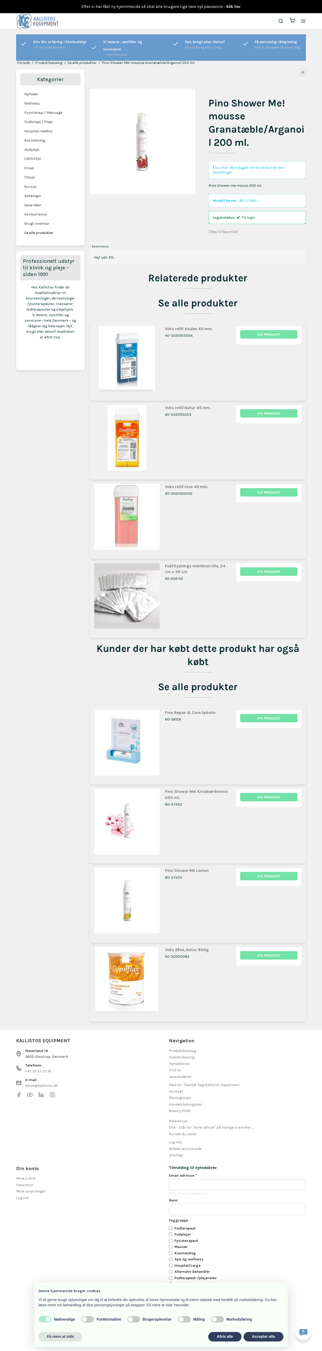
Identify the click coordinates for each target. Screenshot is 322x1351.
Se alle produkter (38, 233)
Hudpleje (31, 149)
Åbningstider (180, 1098)
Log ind (22, 1198)
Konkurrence (35, 214)
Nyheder (31, 94)
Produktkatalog (182, 1051)
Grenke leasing (181, 1057)
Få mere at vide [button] (60, 1336)
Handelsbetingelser (185, 1104)
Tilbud (29, 177)
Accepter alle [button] (263, 1336)
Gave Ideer (33, 205)
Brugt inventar (36, 223)
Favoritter (24, 1185)
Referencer (178, 1121)
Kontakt (176, 1091)
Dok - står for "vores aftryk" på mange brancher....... (211, 1127)
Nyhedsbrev (179, 1064)
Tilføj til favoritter (223, 232)
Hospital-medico (38, 131)
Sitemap (176, 1155)
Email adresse (183, 1175)
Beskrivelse (100, 246)
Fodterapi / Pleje (38, 122)
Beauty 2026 (179, 1111)
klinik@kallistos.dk (41, 1085)
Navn (173, 1200)
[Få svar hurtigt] (303, 1332)
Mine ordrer (26, 1178)
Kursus (30, 186)
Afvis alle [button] (225, 1336)
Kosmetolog (34, 140)
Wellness (32, 103)
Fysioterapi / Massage (43, 112)
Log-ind (175, 1142)
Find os (175, 1070)
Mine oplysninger (31, 1191)
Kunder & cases (183, 1134)
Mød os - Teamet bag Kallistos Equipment (204, 1085)
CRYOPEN (32, 159)
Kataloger (32, 196)
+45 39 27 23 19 (38, 1071)
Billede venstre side (185, 1149)
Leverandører (180, 1076)
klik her (233, 6)
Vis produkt (269, 334)
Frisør (29, 168)
